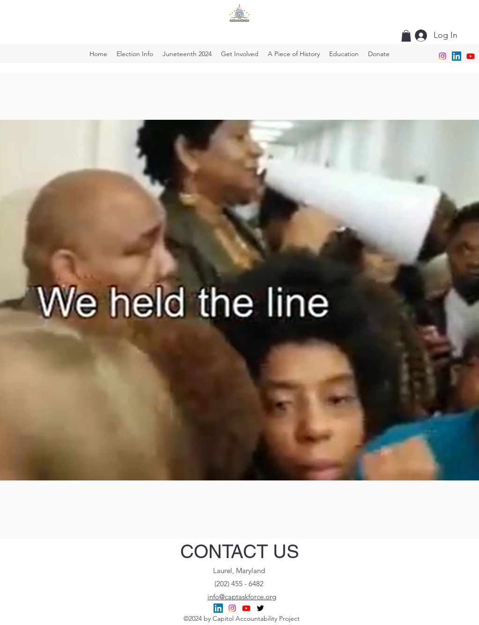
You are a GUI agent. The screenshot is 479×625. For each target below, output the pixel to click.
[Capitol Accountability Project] (218, 608)
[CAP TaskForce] (470, 56)
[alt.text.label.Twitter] (260, 608)
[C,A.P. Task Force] (232, 608)
